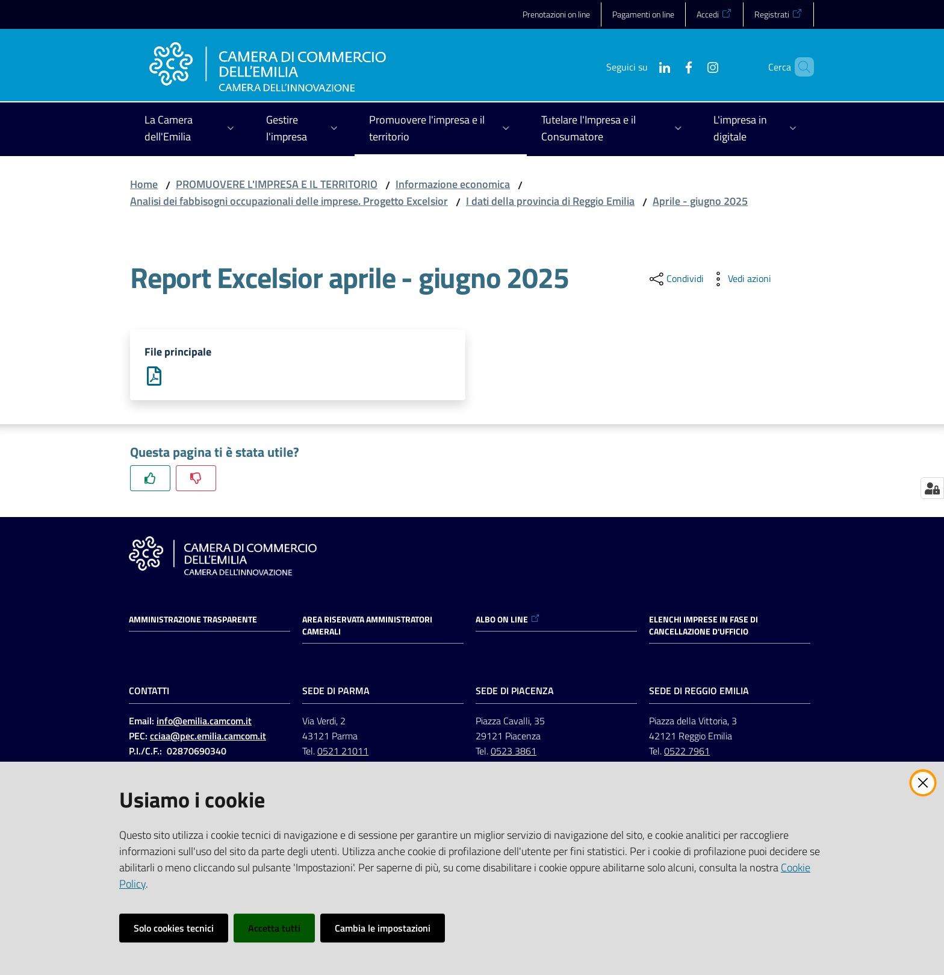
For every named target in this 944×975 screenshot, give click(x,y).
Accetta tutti (274, 928)
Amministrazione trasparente (193, 619)
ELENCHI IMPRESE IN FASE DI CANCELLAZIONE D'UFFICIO (703, 625)
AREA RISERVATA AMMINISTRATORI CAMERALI (367, 625)
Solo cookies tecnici (174, 928)
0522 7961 (687, 751)
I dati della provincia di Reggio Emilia (550, 201)
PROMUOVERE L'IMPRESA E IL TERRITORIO (276, 184)
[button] (799, 66)
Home (144, 184)
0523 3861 (513, 751)
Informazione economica (453, 184)
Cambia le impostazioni (382, 928)
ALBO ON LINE (508, 619)
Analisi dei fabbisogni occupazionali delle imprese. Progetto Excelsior (289, 201)
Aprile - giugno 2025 (700, 201)
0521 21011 (342, 751)
